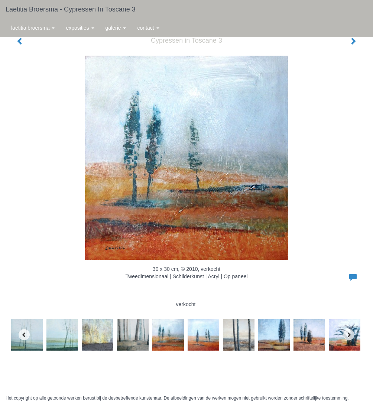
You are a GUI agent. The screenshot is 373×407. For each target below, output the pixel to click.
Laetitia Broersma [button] (33, 28)
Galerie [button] (116, 28)
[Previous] (24, 334)
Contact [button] (148, 28)
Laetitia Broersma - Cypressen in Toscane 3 (71, 9)
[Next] (348, 334)
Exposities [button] (80, 28)
